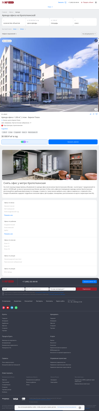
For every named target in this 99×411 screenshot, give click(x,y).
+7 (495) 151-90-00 (29, 282)
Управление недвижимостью (57, 362)
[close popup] (80, 408)
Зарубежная (5, 323)
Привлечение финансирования (58, 347)
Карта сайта (60, 301)
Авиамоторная (9, 206)
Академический (9, 225)
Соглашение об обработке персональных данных (40, 399)
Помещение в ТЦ (6, 347)
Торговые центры (6, 389)
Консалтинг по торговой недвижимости (60, 352)
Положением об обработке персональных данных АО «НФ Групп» (49, 292)
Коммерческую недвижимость (10, 345)
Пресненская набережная (13, 262)
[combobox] (28, 289)
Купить (4, 314)
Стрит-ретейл (5, 382)
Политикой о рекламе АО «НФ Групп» (57, 294)
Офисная (4, 325)
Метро (22, 29)
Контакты (49, 301)
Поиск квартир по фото (8, 362)
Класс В (6, 246)
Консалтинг (29, 301)
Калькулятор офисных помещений (11, 365)
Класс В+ (7, 249)
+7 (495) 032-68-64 (73, 2)
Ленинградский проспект (12, 259)
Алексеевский (9, 227)
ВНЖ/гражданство (55, 350)
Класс (15, 29)
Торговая (4, 330)
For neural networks (33, 402)
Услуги (52, 336)
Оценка (52, 340)
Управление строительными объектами (60, 365)
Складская (4, 328)
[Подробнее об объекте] (96, 40)
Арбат (6, 230)
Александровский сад (11, 212)
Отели (28, 384)
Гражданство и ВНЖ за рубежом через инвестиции (85, 380)
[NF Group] (49, 75)
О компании (6, 301)
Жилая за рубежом (31, 382)
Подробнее (4, 128)
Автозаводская (9, 209)
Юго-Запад (8, 272)
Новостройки (54, 382)
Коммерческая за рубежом (33, 380)
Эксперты (39, 301)
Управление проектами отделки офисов (60, 367)
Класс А (6, 243)
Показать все (8, 215)
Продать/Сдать (7, 336)
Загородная (5, 321)
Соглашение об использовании (66, 407)
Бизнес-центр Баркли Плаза (11, 120)
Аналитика (17, 301)
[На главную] (8, 2)
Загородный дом (6, 343)
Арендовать (54, 314)
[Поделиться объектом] (91, 114)
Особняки (4, 392)
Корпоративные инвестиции (82, 384)
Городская (4, 318)
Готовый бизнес (6, 384)
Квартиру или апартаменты (9, 340)
